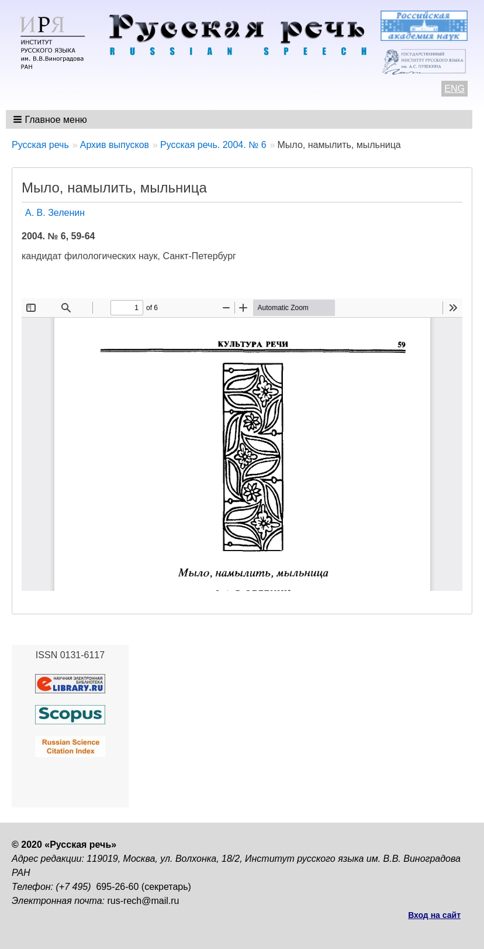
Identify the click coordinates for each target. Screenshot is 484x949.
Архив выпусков (114, 145)
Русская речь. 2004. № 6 (213, 145)
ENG (454, 89)
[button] (51, 119)
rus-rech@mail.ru (143, 901)
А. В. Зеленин (55, 213)
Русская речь (40, 145)
